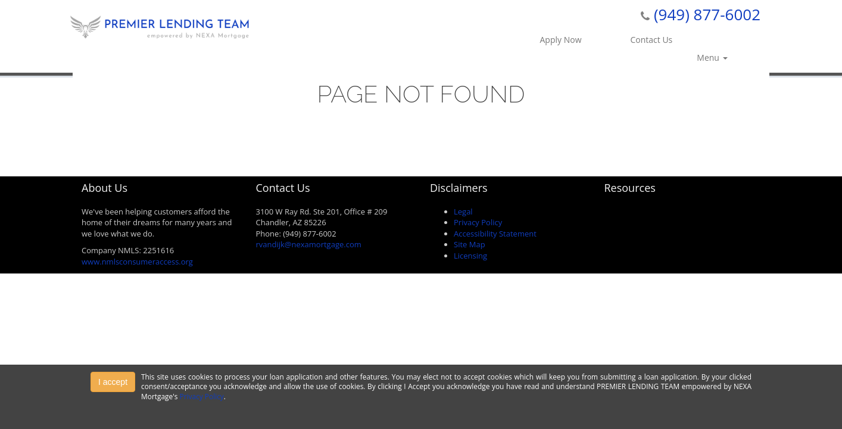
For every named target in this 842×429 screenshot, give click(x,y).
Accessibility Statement (495, 233)
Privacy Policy (478, 222)
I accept (112, 382)
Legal (463, 211)
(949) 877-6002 (707, 14)
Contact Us (651, 39)
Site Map (469, 244)
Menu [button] (712, 57)
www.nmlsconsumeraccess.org (137, 261)
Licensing (470, 255)
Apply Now (561, 39)
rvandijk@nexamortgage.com (308, 244)
